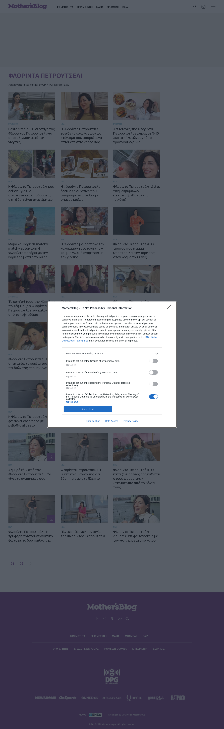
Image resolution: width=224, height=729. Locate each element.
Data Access (111, 421)
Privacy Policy (131, 421)
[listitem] (112, 353)
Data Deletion (93, 421)
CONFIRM (88, 409)
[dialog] (112, 364)
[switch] (153, 361)
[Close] (170, 308)
